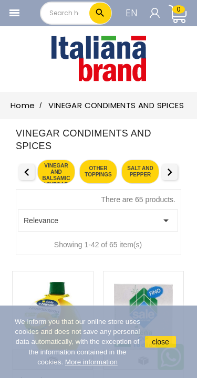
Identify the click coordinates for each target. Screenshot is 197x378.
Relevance (98, 220)
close (160, 342)
